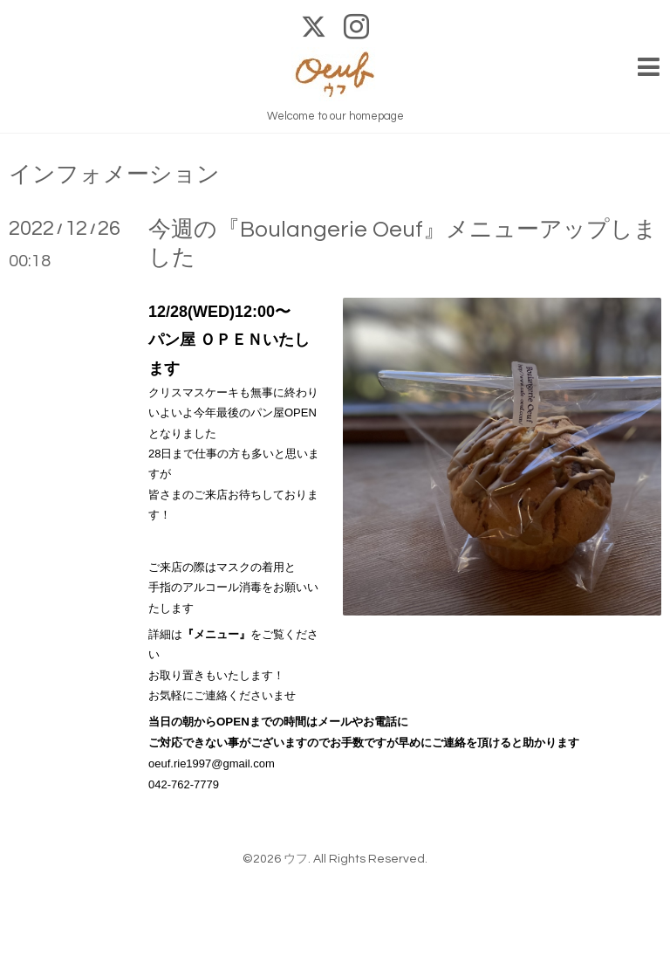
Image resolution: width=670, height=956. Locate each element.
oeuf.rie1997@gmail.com (211, 763)
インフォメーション (114, 174)
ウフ (296, 859)
